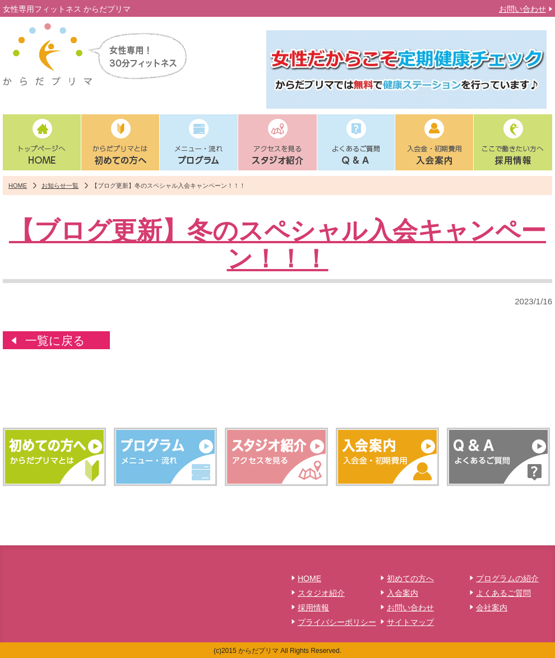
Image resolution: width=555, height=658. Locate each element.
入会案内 (402, 593)
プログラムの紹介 (507, 578)
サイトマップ (410, 622)
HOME (17, 185)
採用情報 (313, 607)
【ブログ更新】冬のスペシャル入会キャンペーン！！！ (277, 244)
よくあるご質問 (503, 593)
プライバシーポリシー (337, 622)
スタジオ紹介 (321, 593)
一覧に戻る (55, 340)
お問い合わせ (522, 8)
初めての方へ (410, 578)
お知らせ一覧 (59, 185)
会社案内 (491, 607)
